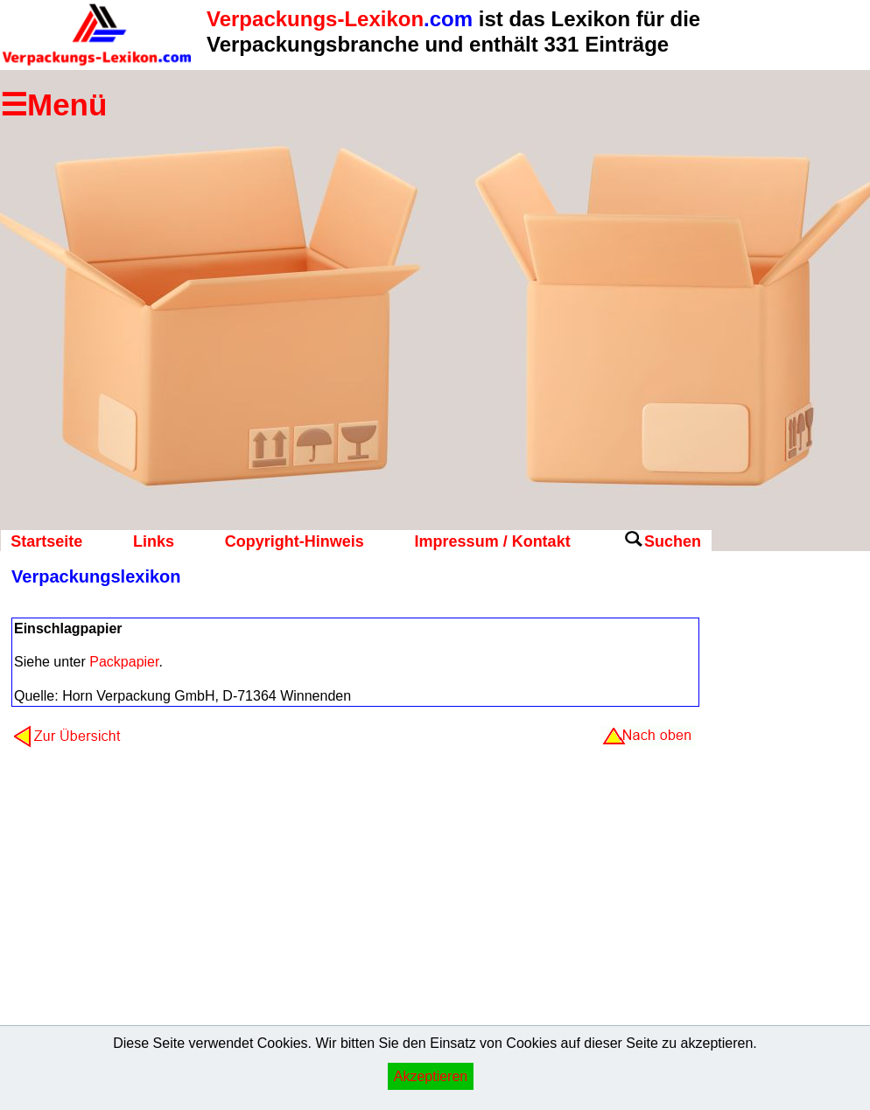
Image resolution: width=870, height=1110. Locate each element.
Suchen (672, 541)
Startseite (46, 541)
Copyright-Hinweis (294, 541)
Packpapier (123, 661)
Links (153, 541)
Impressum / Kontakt (493, 541)
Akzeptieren (431, 1076)
